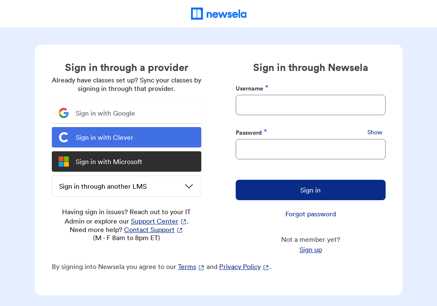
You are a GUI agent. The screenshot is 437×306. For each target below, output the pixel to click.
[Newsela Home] (218, 13)
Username (252, 88)
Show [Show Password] (374, 132)
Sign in (310, 190)
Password (251, 132)
